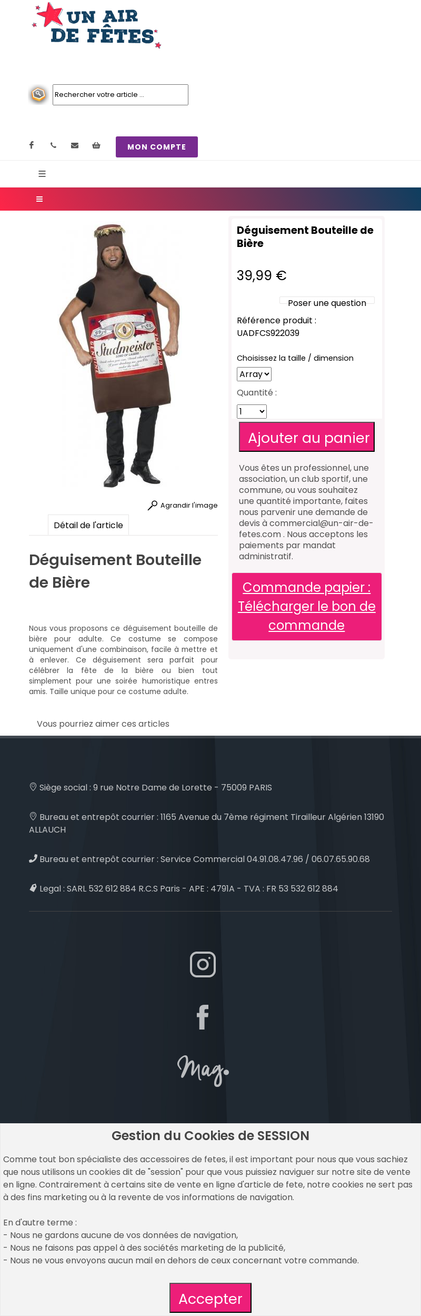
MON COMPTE (156, 147)
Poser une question (327, 303)
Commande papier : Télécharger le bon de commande (307, 606)
